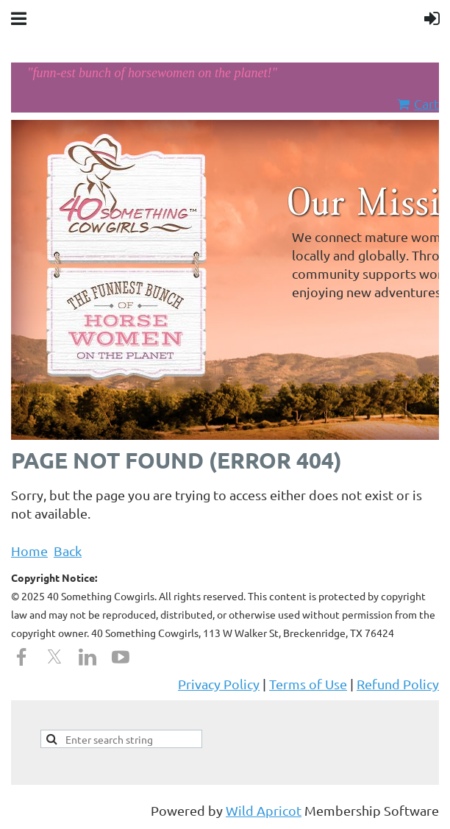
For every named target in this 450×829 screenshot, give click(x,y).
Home (29, 550)
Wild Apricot (263, 810)
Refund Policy (398, 683)
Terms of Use (308, 683)
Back (68, 550)
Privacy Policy (219, 683)
